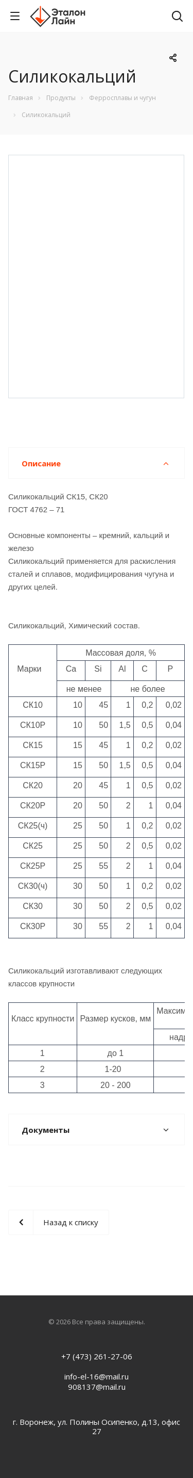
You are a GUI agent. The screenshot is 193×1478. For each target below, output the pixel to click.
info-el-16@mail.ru (96, 1376)
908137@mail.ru (97, 1387)
